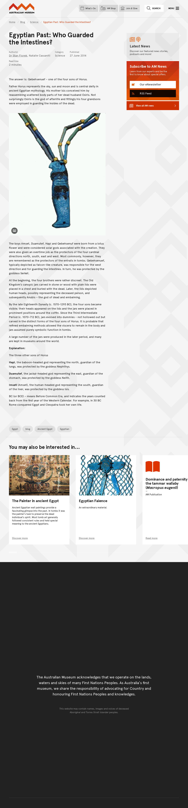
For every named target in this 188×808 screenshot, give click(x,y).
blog (27, 428)
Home (12, 22)
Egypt (15, 428)
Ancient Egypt (45, 428)
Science (34, 22)
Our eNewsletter (150, 84)
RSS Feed (145, 93)
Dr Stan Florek (18, 55)
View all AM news (145, 105)
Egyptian (64, 428)
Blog (23, 22)
